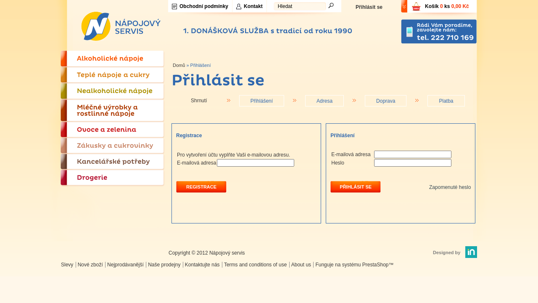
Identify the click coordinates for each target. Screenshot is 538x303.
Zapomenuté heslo (450, 187)
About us (301, 265)
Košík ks (447, 6)
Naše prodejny (164, 265)
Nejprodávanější (125, 265)
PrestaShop (375, 265)
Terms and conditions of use (255, 265)
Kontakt (253, 6)
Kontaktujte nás (202, 265)
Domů (179, 65)
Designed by (446, 252)
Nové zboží (90, 265)
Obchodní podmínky (203, 6)
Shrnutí (199, 101)
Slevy (67, 265)
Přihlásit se (369, 7)
